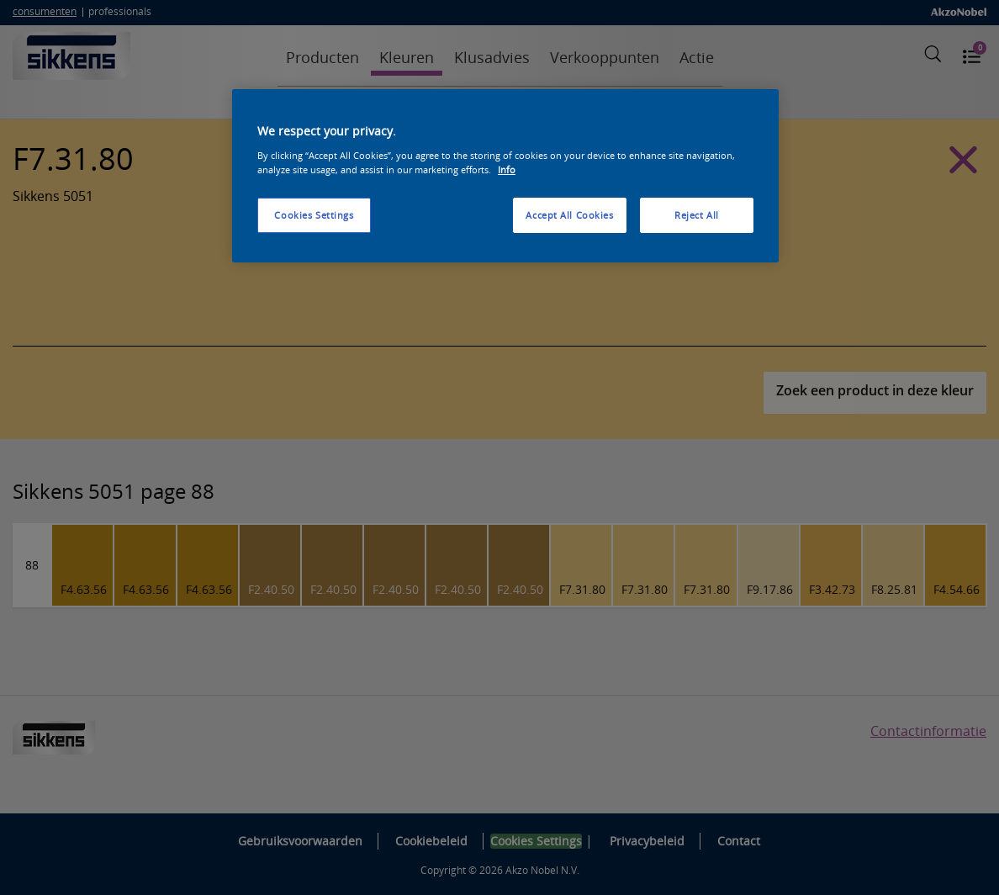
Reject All (696, 215)
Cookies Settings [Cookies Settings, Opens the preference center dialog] (313, 215)
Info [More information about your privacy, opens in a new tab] (506, 169)
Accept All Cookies (569, 215)
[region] (505, 175)
